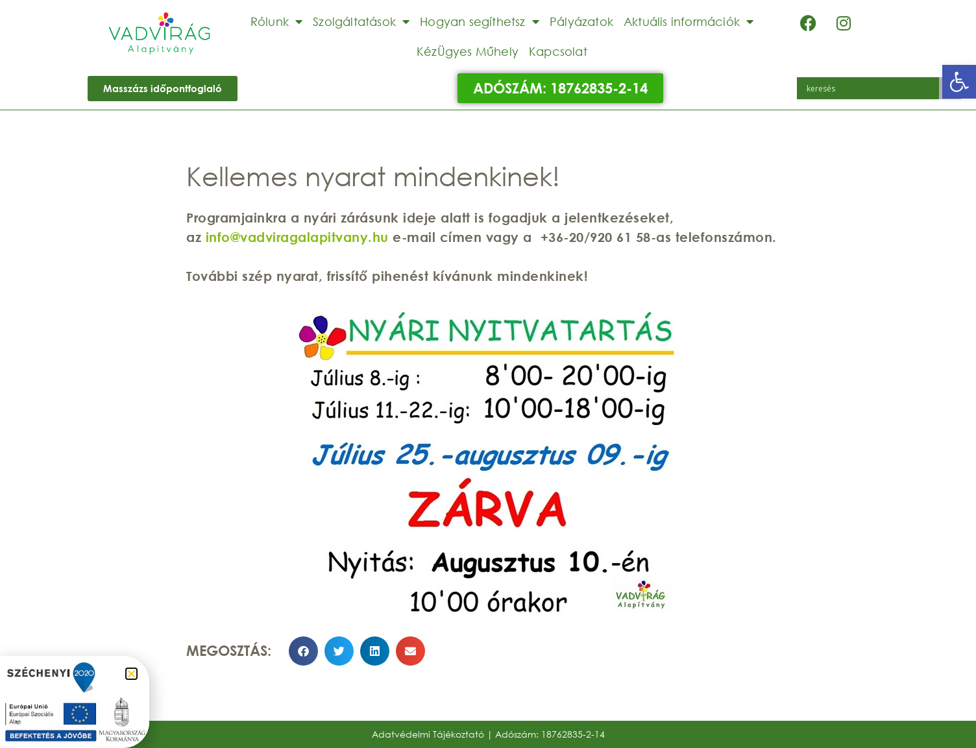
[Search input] (871, 88)
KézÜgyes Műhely (467, 51)
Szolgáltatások (361, 21)
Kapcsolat (558, 51)
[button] (959, 82)
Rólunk (276, 21)
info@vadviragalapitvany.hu (297, 237)
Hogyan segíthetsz (479, 21)
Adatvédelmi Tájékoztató (428, 734)
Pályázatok (581, 21)
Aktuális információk (688, 21)
